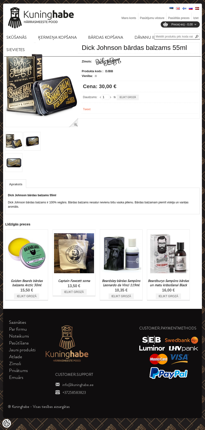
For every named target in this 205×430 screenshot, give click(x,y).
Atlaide (15, 356)
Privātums (18, 370)
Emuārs (16, 377)
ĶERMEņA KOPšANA (57, 37)
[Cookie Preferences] (6, 423)
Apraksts (15, 184)
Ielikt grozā (128, 97)
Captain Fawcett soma (74, 281)
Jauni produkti (22, 349)
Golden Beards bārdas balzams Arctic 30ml (27, 283)
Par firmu (18, 329)
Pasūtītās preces (178, 18)
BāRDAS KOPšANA (105, 37)
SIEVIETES (15, 50)
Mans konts (128, 18)
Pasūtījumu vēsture (152, 18)
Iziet (196, 18)
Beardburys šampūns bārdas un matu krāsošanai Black (168, 283)
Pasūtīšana (19, 342)
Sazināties (17, 322)
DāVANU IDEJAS (150, 37)
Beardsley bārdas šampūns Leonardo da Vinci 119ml (121, 283)
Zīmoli (15, 363)
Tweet (86, 109)
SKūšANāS (16, 37)
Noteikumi (19, 336)
